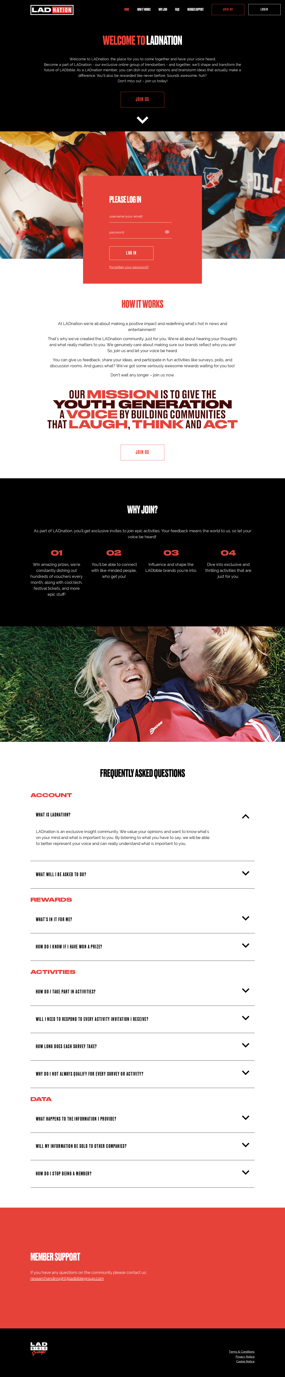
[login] (140, 217)
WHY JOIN (163, 9)
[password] (140, 232)
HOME (126, 9)
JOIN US (228, 9)
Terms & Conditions (242, 1351)
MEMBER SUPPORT (195, 9)
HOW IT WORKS (144, 9)
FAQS (177, 9)
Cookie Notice (245, 1361)
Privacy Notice (245, 1356)
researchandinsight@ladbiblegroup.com (67, 1278)
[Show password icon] (167, 231)
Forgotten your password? (129, 267)
